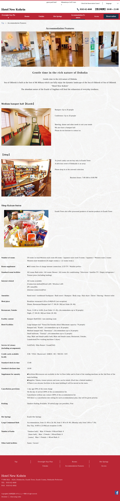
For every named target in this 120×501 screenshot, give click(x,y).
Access (104, 466)
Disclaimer (4, 497)
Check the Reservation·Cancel (90, 3)
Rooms (74, 462)
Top (16, 462)
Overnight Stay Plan (45, 462)
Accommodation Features (74, 466)
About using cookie (15, 497)
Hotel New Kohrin (13, 476)
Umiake (45, 466)
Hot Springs (104, 462)
